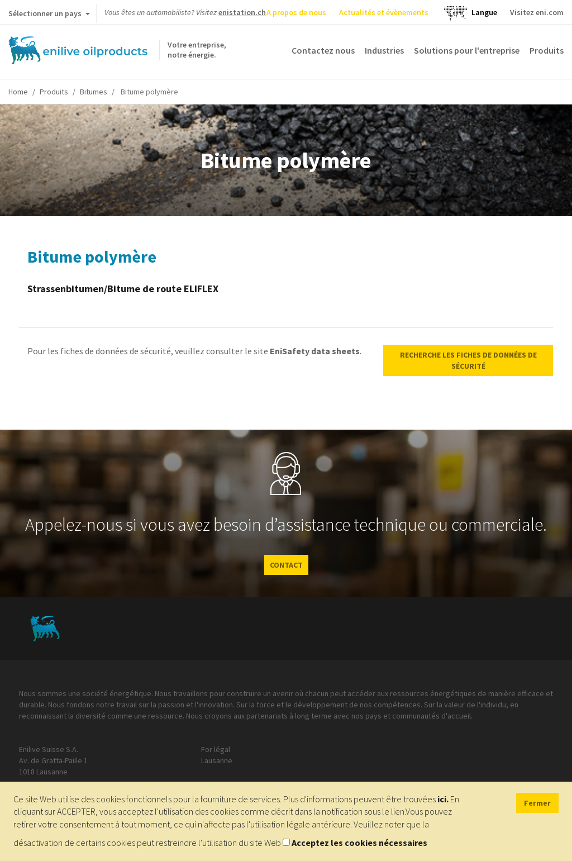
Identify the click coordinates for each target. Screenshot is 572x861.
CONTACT (286, 565)
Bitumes (93, 92)
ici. (443, 799)
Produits (547, 50)
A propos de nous (296, 12)
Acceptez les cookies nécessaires (359, 842)
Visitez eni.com (537, 12)
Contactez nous (323, 50)
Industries (384, 50)
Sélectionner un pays (49, 15)
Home (18, 92)
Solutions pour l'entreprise (466, 50)
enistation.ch (242, 12)
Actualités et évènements (383, 12)
